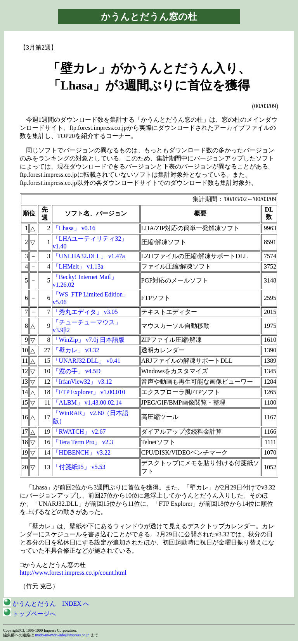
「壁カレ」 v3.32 (76, 350)
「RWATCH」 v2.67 (79, 431)
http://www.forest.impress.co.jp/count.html (73, 572)
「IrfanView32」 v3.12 (82, 381)
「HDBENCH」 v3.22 (82, 452)
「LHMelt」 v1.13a (78, 266)
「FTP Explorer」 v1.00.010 (89, 392)
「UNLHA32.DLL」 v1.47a (89, 256)
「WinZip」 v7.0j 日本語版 (89, 339)
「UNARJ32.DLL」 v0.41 (87, 360)
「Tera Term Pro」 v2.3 (83, 442)
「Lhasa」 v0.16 (74, 228)
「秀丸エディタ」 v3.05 (85, 311)
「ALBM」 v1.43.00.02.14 (87, 402)
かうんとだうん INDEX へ (46, 603)
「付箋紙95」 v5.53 (79, 467)
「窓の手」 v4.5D (77, 371)
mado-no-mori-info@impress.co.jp (62, 635)
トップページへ (29, 613)
